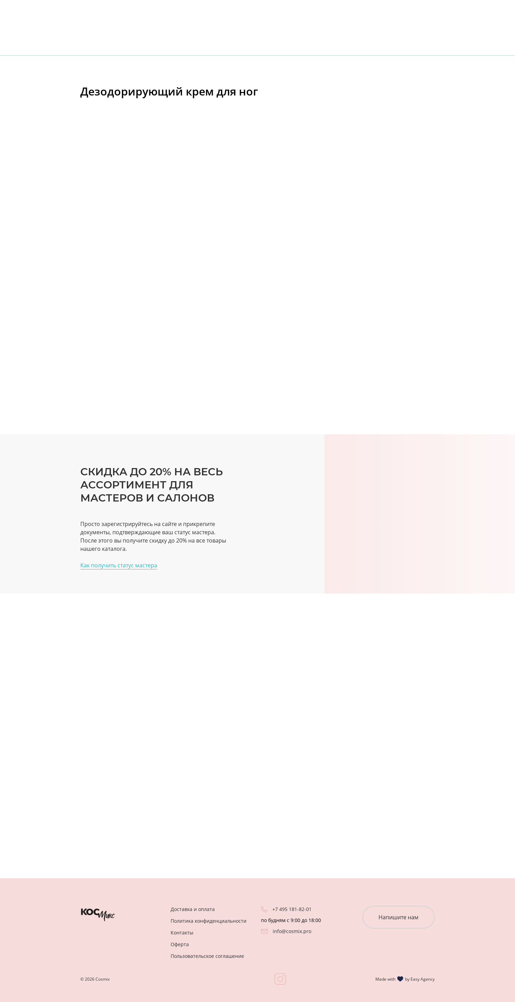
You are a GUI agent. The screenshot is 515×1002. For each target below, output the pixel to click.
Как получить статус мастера (118, 565)
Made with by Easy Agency (405, 978)
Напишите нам (398, 917)
